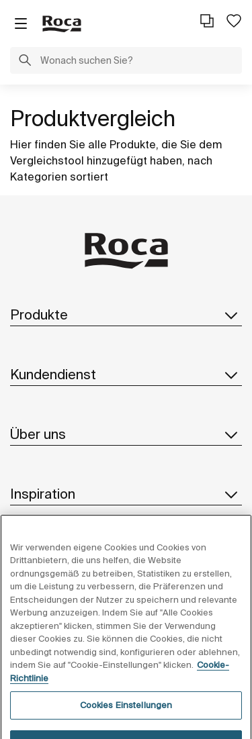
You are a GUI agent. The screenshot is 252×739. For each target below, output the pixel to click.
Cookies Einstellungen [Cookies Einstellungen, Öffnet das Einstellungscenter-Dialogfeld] (126, 718)
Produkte (126, 315)
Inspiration (126, 494)
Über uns (126, 434)
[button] (25, 61)
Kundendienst (126, 374)
